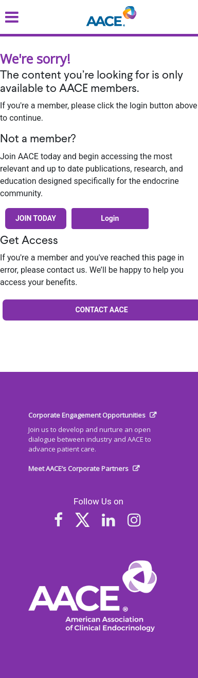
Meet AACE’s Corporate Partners (78, 468)
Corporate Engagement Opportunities (87, 415)
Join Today (35, 218)
